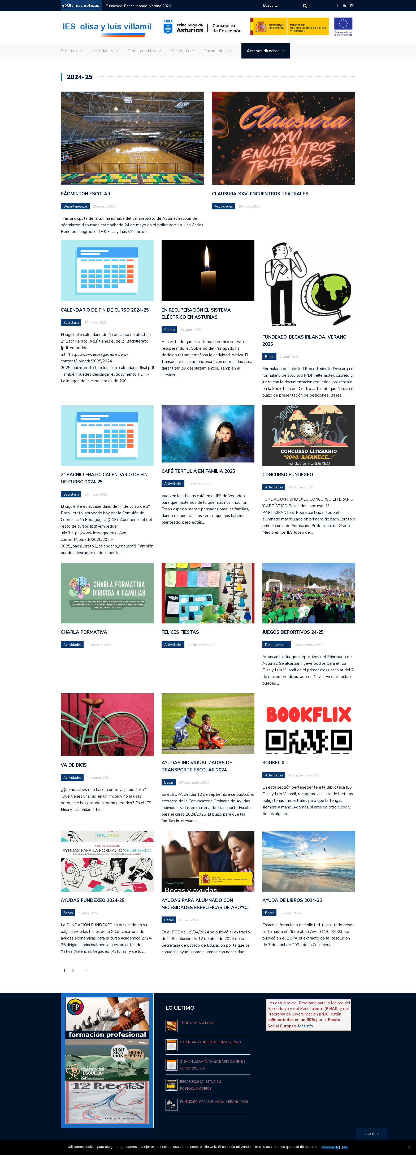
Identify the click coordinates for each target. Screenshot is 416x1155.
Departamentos (142, 50)
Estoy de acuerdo (330, 1147)
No (345, 1147)
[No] (409, 1147)
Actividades (102, 50)
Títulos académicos (197, 1023)
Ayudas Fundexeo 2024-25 (92, 900)
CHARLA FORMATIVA (84, 632)
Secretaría (180, 50)
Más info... (306, 1026)
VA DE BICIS (74, 765)
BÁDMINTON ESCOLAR (85, 194)
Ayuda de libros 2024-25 (292, 900)
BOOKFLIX (273, 763)
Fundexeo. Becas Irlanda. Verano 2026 (138, 5)
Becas (270, 356)
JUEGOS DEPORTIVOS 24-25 (293, 632)
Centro (169, 329)
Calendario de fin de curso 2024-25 (105, 310)
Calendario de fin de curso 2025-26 (211, 1042)
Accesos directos (263, 50)
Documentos (215, 50)
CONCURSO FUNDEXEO (287, 475)
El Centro (69, 50)
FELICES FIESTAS (180, 632)
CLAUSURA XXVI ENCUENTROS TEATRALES (260, 194)
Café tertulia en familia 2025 (198, 471)
